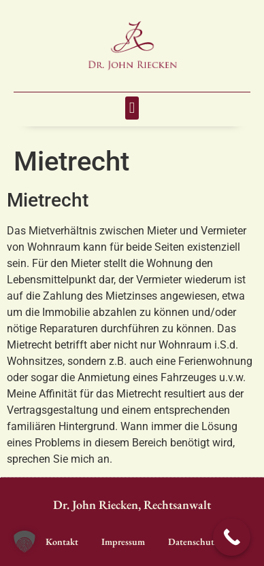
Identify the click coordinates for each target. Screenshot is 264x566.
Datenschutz (193, 541)
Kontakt (62, 541)
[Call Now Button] (231, 537)
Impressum (123, 541)
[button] (132, 108)
